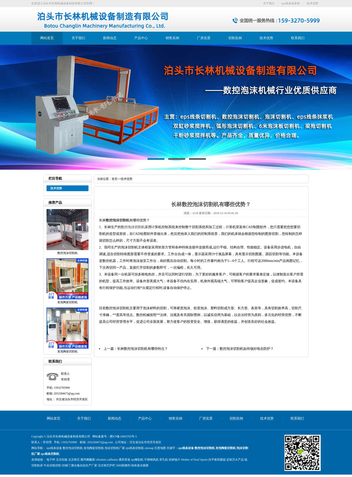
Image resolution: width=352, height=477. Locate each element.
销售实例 (172, 38)
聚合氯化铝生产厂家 (84, 465)
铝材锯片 (174, 459)
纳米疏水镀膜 (140, 465)
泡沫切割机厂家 (115, 448)
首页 (114, 179)
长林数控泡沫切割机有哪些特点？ (142, 349)
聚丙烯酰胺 (88, 459)
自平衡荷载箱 (217, 459)
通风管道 (124, 459)
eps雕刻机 (137, 459)
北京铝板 (62, 459)
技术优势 (312, 3)
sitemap (149, 448)
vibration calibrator (107, 459)
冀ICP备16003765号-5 (123, 436)
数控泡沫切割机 (117, 220)
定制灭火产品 (235, 459)
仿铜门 (66, 465)
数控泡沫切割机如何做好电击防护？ (247, 349)
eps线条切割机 (135, 448)
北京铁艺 (74, 459)
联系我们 (298, 38)
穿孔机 (163, 459)
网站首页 (47, 38)
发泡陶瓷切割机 (94, 448)
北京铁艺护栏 (106, 465)
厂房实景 (203, 38)
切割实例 (235, 38)
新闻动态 (109, 38)
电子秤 (51, 459)
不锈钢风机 (151, 459)
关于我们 (269, 3)
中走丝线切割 (52, 465)
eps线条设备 (54, 448)
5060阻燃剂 (123, 465)
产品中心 (141, 38)
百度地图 (160, 448)
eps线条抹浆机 (291, 3)
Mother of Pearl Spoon (194, 459)
